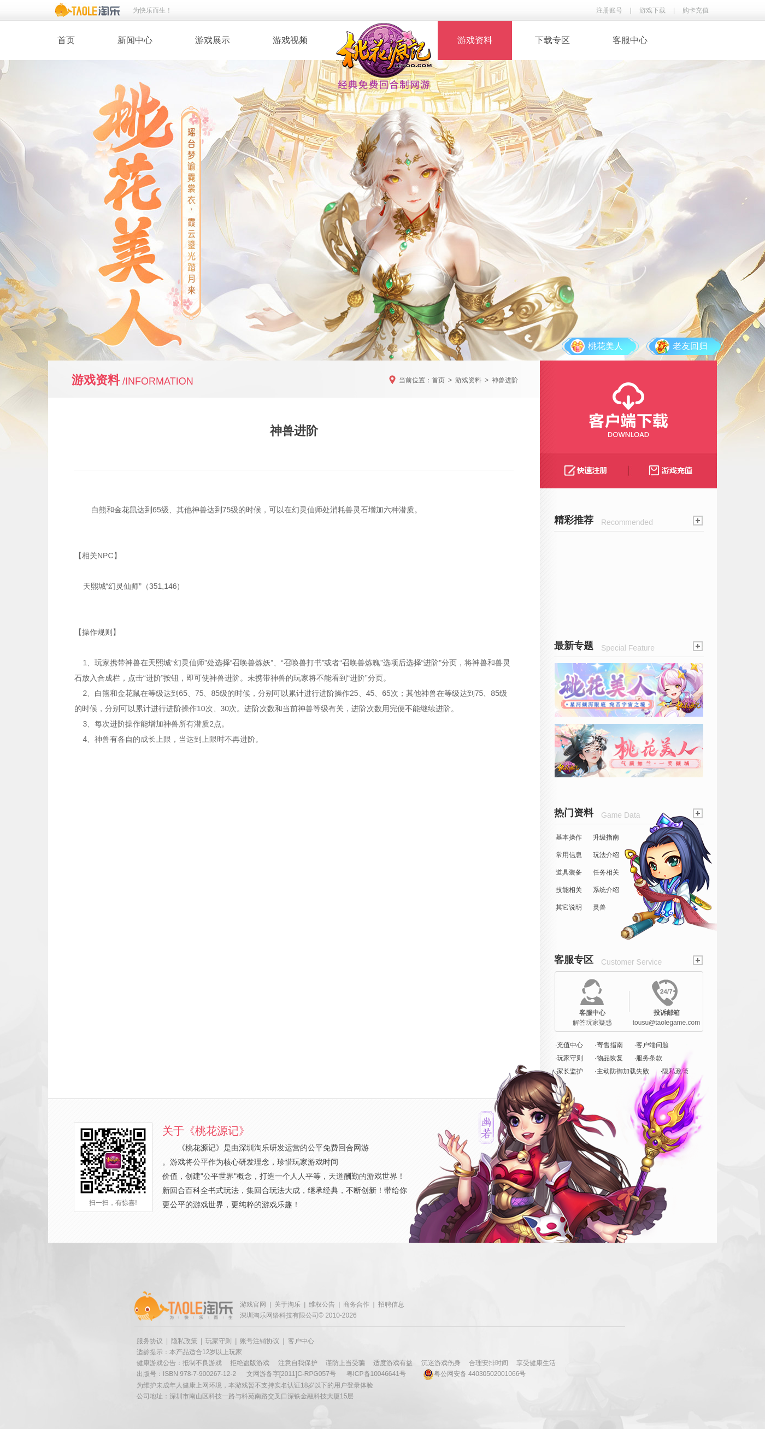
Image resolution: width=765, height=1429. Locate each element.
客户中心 (301, 1341)
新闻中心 (134, 40)
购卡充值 (695, 10)
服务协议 (150, 1341)
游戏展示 (212, 40)
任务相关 (606, 872)
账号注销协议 (259, 1341)
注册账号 (609, 10)
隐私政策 (184, 1341)
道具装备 (569, 872)
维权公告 (322, 1304)
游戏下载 (652, 10)
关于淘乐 (287, 1304)
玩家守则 (218, 1341)
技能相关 (569, 890)
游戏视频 (290, 40)
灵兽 (599, 907)
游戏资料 (474, 40)
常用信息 (569, 855)
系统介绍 (606, 890)
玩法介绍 (606, 855)
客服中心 (630, 40)
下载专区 (552, 40)
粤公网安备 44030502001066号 (474, 1374)
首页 (66, 40)
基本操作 (569, 837)
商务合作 (356, 1304)
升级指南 (606, 837)
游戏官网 (253, 1304)
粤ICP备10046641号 (376, 1374)
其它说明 (569, 907)
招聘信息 (391, 1304)
